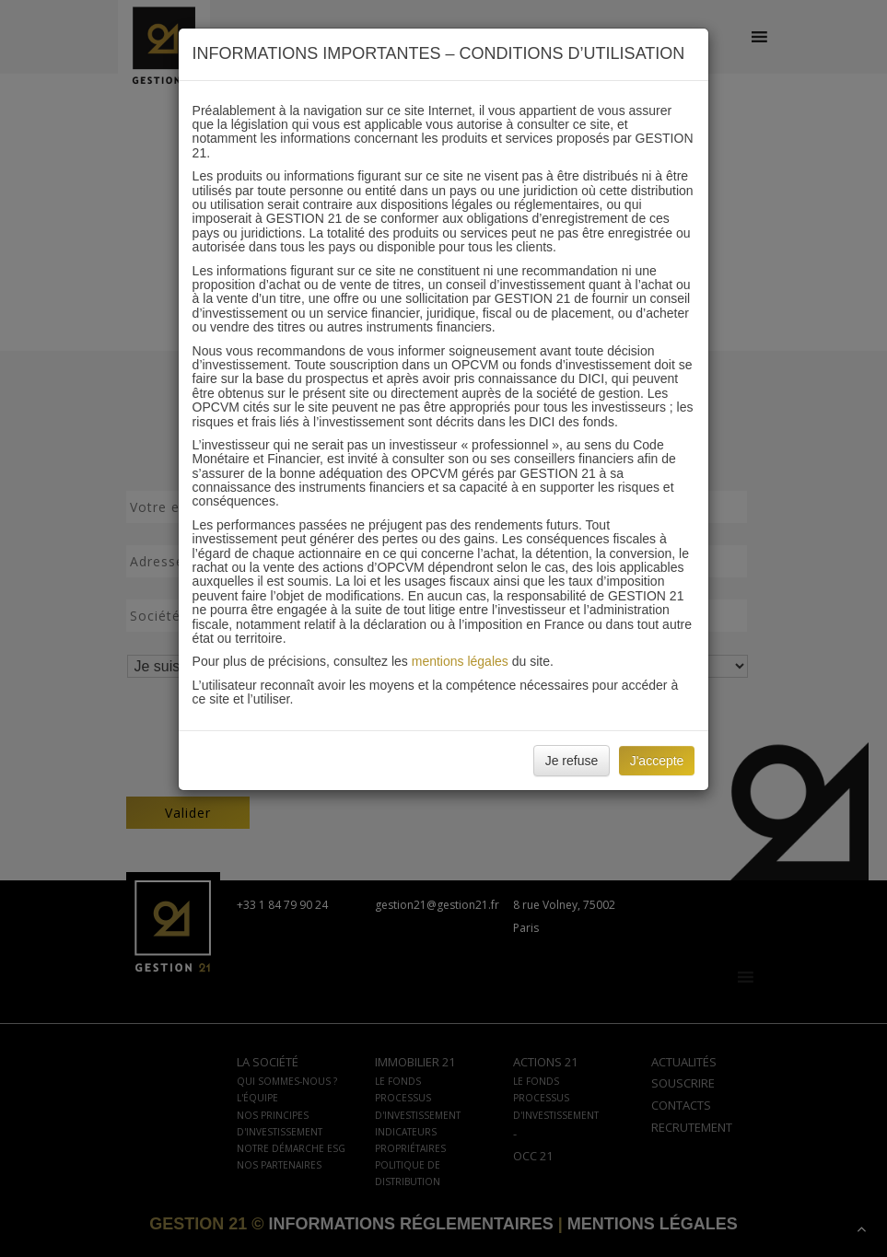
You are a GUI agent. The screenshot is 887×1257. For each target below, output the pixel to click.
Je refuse (572, 760)
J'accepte (657, 760)
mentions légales (460, 661)
